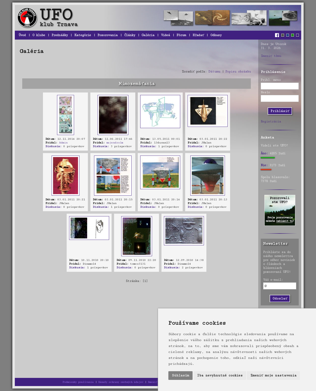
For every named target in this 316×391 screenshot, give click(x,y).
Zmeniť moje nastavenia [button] (273, 375)
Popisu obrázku (238, 71)
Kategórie (82, 35)
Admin (63, 142)
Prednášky (60, 35)
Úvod (22, 35)
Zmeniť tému (271, 56)
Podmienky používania (78, 382)
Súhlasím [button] (180, 375)
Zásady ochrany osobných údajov (120, 382)
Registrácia (271, 121)
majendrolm (114, 142)
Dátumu (214, 71)
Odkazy (215, 35)
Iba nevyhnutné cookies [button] (220, 375)
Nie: (264, 165)
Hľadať (198, 35)
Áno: (264, 153)
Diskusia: (53, 146)
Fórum (181, 35)
